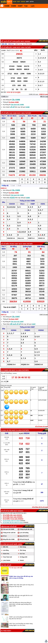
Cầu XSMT (16, 314)
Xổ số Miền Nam (6, 110)
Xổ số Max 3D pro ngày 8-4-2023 (13, 520)
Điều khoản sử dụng (24, 642)
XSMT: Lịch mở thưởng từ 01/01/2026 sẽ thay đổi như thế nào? (20, 615)
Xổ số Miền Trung (7, 241)
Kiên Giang (23, 544)
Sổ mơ (4, 533)
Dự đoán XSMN (14, 190)
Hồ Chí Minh (11, 113)
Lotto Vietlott (6, 557)
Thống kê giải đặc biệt (26, 526)
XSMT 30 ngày (43, 312)
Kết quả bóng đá (24, 536)
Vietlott (22, 557)
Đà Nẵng (13, 244)
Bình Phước (32, 113)
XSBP (33, 201)
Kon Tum (22, 551)
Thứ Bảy (25, 367)
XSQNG (27, 328)
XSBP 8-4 (31, 235)
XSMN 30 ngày (43, 185)
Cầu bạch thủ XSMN (17, 192)
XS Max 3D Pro (6, 427)
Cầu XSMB (16, 97)
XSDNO (41, 328)
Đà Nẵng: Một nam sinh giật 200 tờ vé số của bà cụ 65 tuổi (20, 593)
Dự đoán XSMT (13, 316)
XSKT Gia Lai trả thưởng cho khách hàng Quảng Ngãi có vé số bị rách (20, 621)
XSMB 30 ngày (43, 91)
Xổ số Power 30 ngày (41, 424)
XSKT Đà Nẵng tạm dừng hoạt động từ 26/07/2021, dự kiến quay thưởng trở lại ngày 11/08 (20, 601)
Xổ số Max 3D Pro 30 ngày (40, 504)
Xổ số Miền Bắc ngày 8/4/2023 (12, 512)
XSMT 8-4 (3, 312)
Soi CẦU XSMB (27, 41)
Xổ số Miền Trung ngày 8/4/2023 (13, 516)
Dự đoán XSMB (14, 99)
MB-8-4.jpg (44, 94)
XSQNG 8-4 (25, 362)
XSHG (43, 201)
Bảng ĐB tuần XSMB (8, 536)
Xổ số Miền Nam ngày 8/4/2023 (12, 514)
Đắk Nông (41, 244)
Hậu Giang (43, 113)
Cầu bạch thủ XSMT (17, 319)
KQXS (12, 195)
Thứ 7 (9, 48)
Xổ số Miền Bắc (6, 45)
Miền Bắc (4, 41)
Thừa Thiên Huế (7, 554)
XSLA (22, 201)
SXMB (27, 104)
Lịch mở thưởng (24, 530)
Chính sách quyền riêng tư (37, 642)
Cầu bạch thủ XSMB (17, 102)
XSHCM (12, 201)
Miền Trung (18, 41)
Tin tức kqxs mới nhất (15, 565)
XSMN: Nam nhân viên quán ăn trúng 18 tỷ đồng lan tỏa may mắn (21, 583)
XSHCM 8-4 (11, 235)
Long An (22, 113)
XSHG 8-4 (41, 235)
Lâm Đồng (6, 547)
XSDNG (13, 328)
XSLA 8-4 (21, 235)
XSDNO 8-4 (39, 362)
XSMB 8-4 (4, 94)
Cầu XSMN (16, 188)
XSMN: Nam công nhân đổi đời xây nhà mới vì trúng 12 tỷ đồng (21, 574)
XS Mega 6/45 (23, 554)
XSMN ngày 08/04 (19, 110)
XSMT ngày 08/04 (20, 241)
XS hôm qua (5, 541)
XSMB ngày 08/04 (18, 45)
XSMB (6, 6)
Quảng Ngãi (27, 244)
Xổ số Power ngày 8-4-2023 (11, 518)
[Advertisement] (24, 22)
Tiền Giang (23, 547)
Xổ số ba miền (8, 508)
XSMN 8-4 (3, 185)
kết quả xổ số (15, 321)
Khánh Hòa (6, 551)
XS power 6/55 (6, 367)
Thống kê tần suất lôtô (9, 530)
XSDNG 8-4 (11, 362)
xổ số (12, 104)
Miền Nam (11, 41)
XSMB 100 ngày (33, 91)
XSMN (13, 6)
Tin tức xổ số (6, 562)
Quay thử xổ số (24, 533)
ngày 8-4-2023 (16, 367)
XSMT (20, 6)
